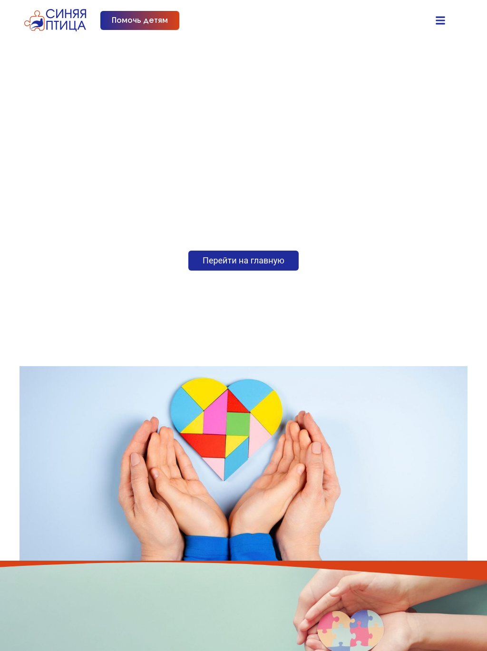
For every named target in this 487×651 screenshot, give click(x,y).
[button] (440, 20)
